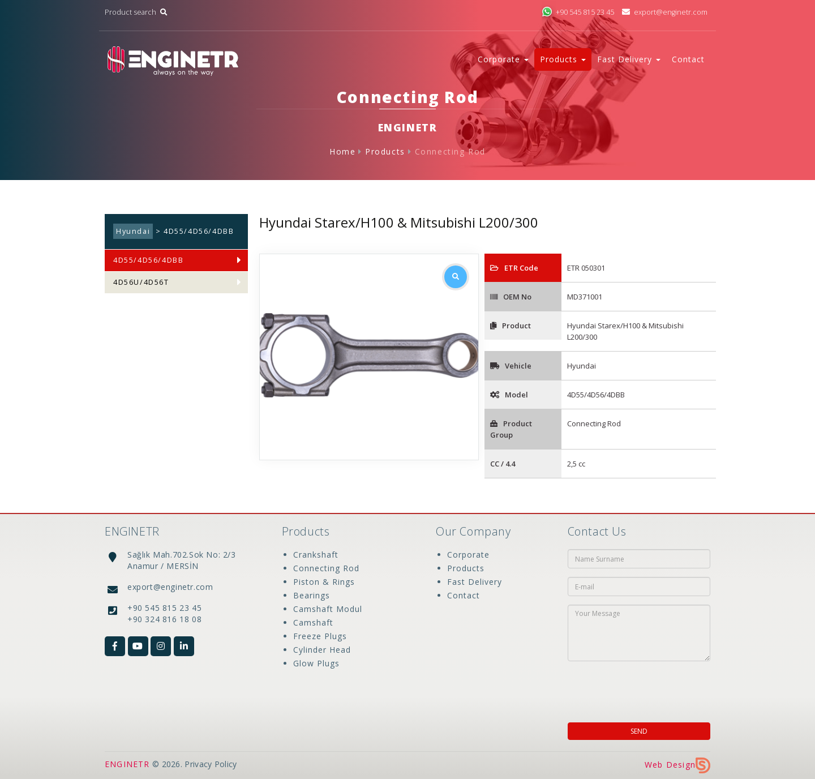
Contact (688, 59)
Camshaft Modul (327, 608)
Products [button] (563, 59)
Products (385, 151)
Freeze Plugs (320, 636)
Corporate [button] (503, 59)
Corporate (468, 554)
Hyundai (133, 231)
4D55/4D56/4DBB (148, 260)
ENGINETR (127, 764)
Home (342, 151)
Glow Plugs (316, 663)
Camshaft (313, 622)
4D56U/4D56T (141, 282)
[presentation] (641, 688)
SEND (638, 731)
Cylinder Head (322, 649)
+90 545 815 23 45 (578, 12)
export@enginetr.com (664, 12)
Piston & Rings (324, 581)
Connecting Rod (450, 151)
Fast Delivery (474, 581)
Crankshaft (315, 554)
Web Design (677, 764)
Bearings (311, 595)
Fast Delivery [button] (628, 59)
